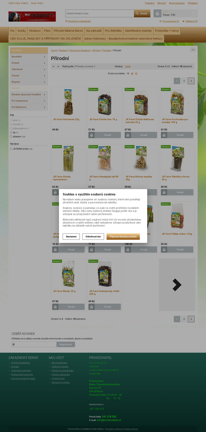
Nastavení (71, 236)
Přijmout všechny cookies (123, 236)
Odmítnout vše (93, 236)
